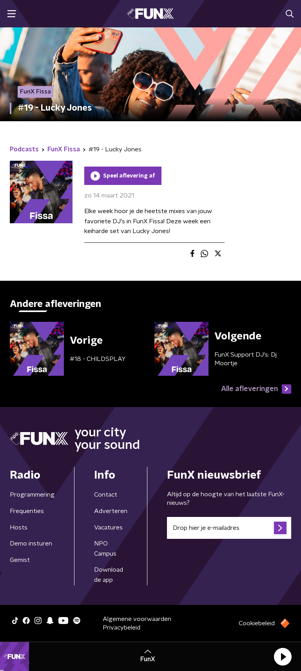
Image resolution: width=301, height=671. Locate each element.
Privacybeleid (121, 627)
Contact (105, 495)
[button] (282, 656)
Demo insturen (31, 543)
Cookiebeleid (257, 623)
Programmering (32, 495)
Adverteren (110, 511)
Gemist (20, 560)
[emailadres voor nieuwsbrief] (229, 528)
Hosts (18, 527)
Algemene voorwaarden (137, 619)
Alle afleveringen (256, 389)
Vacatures (108, 527)
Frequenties (27, 511)
